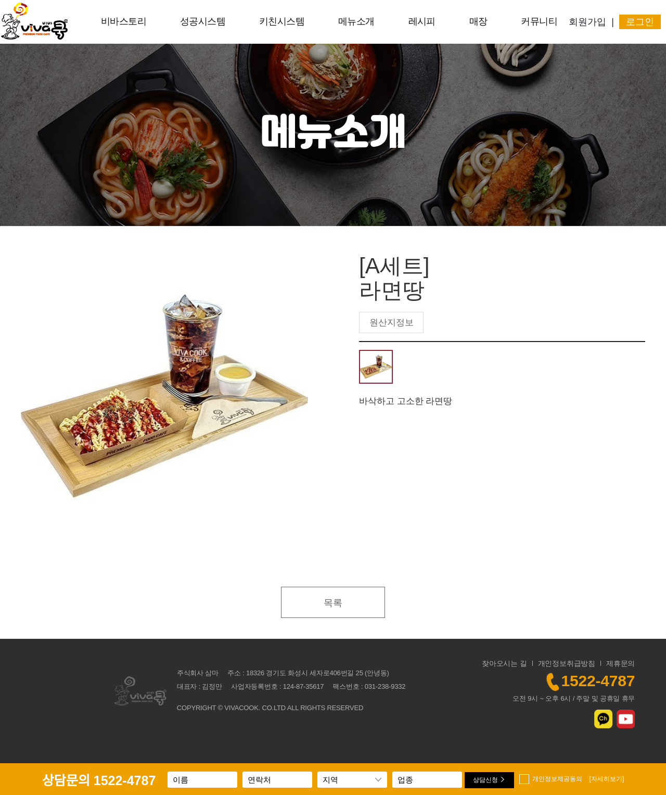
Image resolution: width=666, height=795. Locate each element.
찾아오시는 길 (504, 663)
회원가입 (587, 22)
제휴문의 (620, 663)
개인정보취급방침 (566, 663)
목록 (333, 603)
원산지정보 (391, 322)
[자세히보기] (607, 779)
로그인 (640, 22)
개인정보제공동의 (578, 779)
